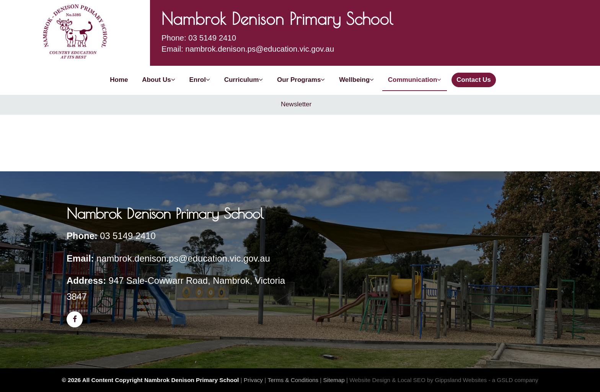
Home (119, 79)
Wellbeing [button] (356, 79)
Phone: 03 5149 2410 (198, 38)
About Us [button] (158, 79)
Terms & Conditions (292, 380)
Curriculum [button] (243, 79)
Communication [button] (414, 79)
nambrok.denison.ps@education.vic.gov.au (183, 258)
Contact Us (474, 79)
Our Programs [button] (301, 79)
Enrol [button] (199, 79)
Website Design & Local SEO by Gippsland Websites (418, 380)
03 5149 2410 (128, 236)
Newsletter (296, 104)
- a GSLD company (513, 380)
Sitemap (334, 380)
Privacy (253, 380)
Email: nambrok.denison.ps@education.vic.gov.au (247, 49)
